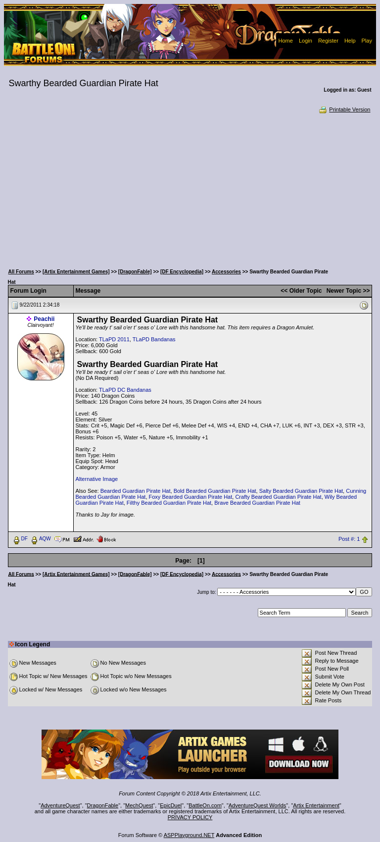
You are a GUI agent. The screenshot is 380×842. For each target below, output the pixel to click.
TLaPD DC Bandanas (125, 390)
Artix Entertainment (316, 805)
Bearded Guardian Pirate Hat (135, 491)
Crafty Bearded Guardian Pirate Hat (278, 497)
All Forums (21, 271)
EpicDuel (171, 805)
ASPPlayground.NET (189, 835)
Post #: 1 (349, 539)
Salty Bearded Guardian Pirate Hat (301, 491)
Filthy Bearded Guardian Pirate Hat (169, 503)
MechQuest (139, 805)
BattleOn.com (205, 805)
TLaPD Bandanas (154, 339)
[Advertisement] (190, 188)
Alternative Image (97, 479)
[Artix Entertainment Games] (76, 271)
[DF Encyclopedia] (181, 271)
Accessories (226, 271)
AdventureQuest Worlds (257, 805)
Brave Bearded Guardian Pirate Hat (257, 503)
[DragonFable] (135, 271)
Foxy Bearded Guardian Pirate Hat (191, 497)
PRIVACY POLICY (190, 817)
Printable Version (344, 109)
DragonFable (103, 805)
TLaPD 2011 (114, 339)
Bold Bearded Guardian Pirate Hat (215, 491)
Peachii (44, 319)
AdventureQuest (60, 805)
